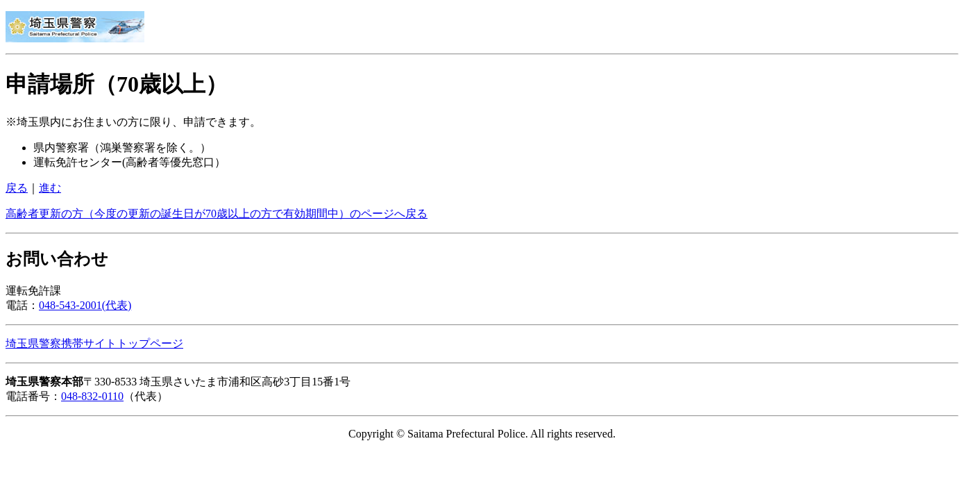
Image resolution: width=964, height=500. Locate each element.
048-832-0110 (92, 396)
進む (50, 188)
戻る (17, 188)
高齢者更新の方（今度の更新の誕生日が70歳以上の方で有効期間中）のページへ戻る (217, 213)
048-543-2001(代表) (85, 305)
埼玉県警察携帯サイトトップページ (94, 343)
